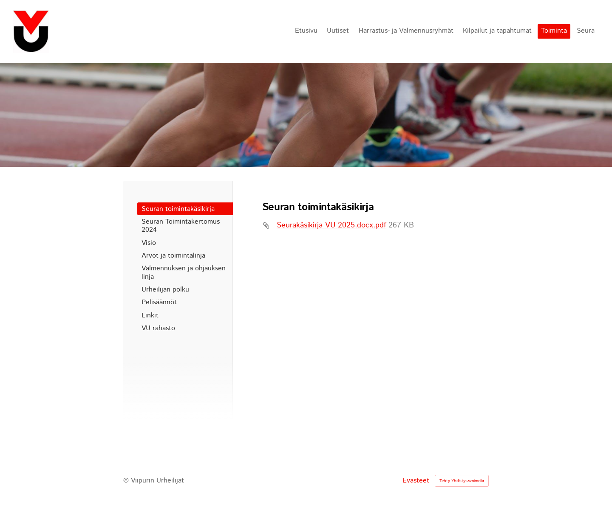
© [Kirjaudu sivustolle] (127, 480)
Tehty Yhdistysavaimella (461, 481)
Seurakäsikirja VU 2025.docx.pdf (331, 225)
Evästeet (415, 480)
